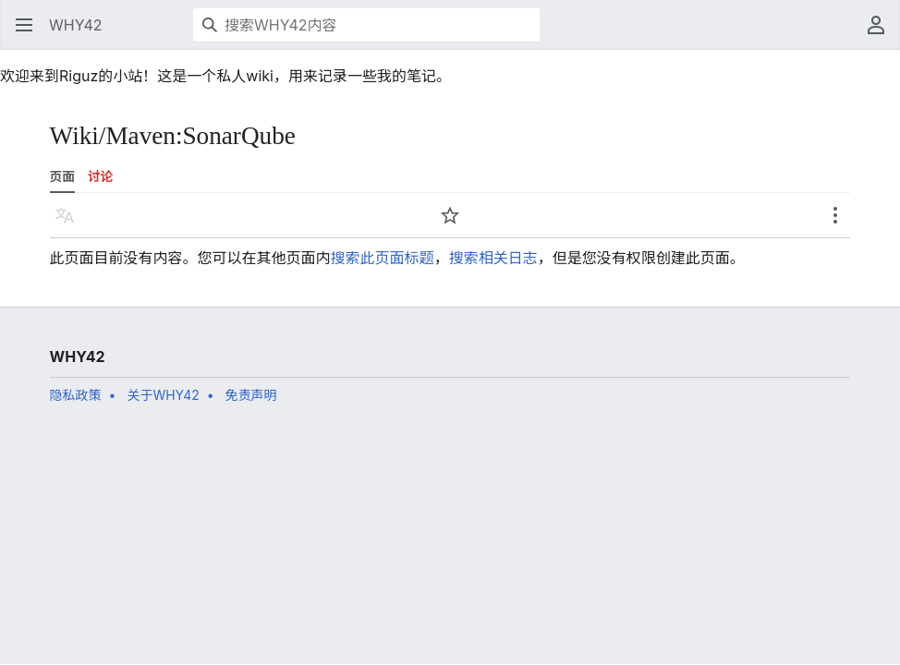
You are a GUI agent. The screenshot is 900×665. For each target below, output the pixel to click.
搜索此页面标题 (382, 257)
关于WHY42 (163, 395)
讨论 (100, 176)
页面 (62, 176)
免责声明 (251, 395)
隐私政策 (76, 395)
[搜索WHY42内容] (366, 25)
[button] (24, 25)
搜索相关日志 (493, 257)
